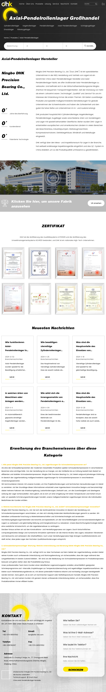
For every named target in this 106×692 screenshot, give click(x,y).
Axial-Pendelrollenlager (67, 25)
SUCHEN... (89, 46)
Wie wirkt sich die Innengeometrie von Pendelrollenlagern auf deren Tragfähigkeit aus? (53, 401)
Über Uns (30, 3)
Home (21, 3)
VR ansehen (96, 203)
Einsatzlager (9, 29)
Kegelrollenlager (29, 25)
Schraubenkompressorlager (77, 507)
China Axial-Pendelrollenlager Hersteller (63, 79)
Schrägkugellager (88, 25)
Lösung (48, 3)
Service (56, 3)
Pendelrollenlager (47, 25)
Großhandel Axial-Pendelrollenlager (81, 82)
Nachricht (65, 3)
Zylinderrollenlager (11, 25)
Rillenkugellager (23, 29)
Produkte (39, 3)
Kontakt (74, 3)
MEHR (12, 377)
